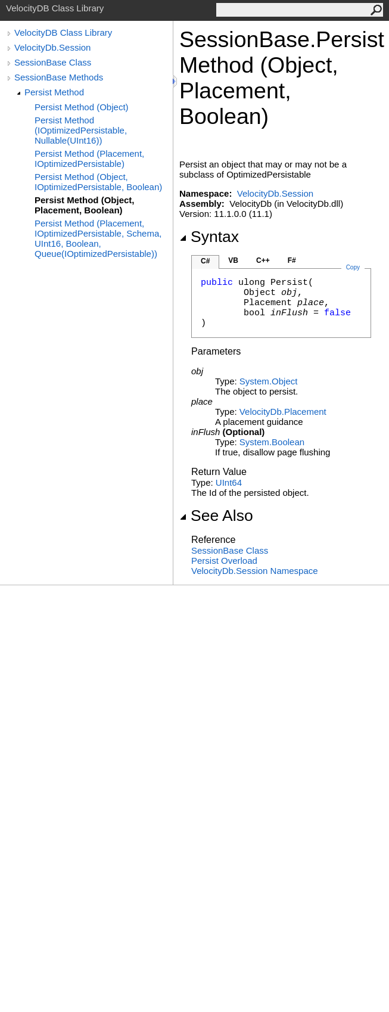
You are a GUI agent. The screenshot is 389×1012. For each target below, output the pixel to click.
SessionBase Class (52, 62)
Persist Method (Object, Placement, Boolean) (85, 205)
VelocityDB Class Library (63, 32)
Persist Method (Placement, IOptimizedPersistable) (89, 158)
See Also (216, 515)
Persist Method (54, 92)
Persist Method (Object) (82, 107)
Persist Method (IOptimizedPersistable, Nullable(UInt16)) (81, 130)
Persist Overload (224, 560)
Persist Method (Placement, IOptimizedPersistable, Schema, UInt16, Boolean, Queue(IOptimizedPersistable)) (98, 238)
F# (292, 260)
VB (233, 260)
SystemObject (268, 381)
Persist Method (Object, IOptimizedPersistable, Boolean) (98, 182)
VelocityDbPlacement (282, 411)
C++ (263, 260)
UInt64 (229, 482)
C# (205, 261)
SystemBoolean (271, 442)
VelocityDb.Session (52, 47)
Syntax (209, 237)
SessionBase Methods (58, 77)
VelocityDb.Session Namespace (254, 571)
